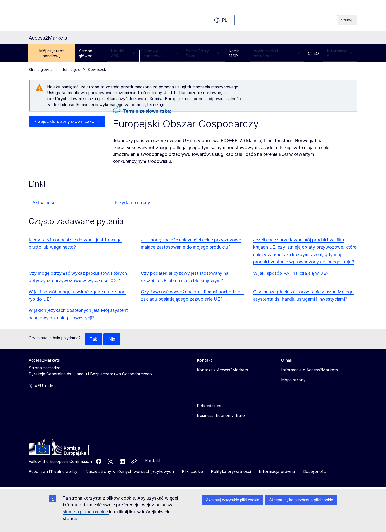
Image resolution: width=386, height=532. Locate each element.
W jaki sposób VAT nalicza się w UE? (290, 273)
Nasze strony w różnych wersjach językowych (129, 471)
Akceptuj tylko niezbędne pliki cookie (301, 500)
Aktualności (44, 202)
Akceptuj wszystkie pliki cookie (232, 500)
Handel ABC (123, 53)
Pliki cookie (192, 471)
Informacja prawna (277, 471)
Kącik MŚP (234, 53)
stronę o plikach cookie (86, 511)
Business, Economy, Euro (221, 415)
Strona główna (85, 53)
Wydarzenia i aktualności (277, 53)
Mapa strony (293, 379)
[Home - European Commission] (64, 447)
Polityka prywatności (231, 471)
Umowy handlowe (160, 53)
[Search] (347, 20)
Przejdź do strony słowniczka (63, 121)
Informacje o (340, 53)
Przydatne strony (132, 202)
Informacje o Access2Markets (309, 369)
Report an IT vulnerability (53, 471)
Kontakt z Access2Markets (222, 369)
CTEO (313, 53)
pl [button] (220, 20)
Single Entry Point (203, 53)
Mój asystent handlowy (51, 53)
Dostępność (314, 471)
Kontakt (153, 460)
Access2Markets (44, 360)
